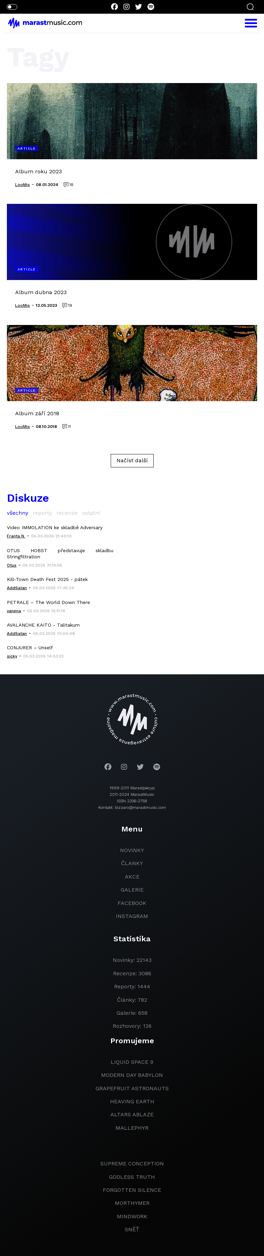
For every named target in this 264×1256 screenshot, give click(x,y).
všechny (17, 513)
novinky (132, 850)
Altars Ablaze (132, 1114)
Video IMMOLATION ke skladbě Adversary (54, 527)
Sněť (132, 1229)
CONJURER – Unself (30, 647)
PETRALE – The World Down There (48, 602)
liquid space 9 (132, 1062)
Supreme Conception (132, 1163)
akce (132, 876)
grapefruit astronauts (132, 1088)
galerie (132, 889)
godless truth (132, 1177)
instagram (132, 916)
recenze (67, 513)
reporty (42, 513)
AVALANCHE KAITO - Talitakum (43, 625)
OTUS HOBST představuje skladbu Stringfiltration (60, 553)
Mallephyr (132, 1128)
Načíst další (132, 460)
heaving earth (132, 1101)
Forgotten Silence (132, 1190)
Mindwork (132, 1216)
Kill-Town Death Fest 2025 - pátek (47, 579)
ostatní (91, 513)
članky (132, 863)
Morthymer (132, 1203)
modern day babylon (132, 1075)
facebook (132, 903)
